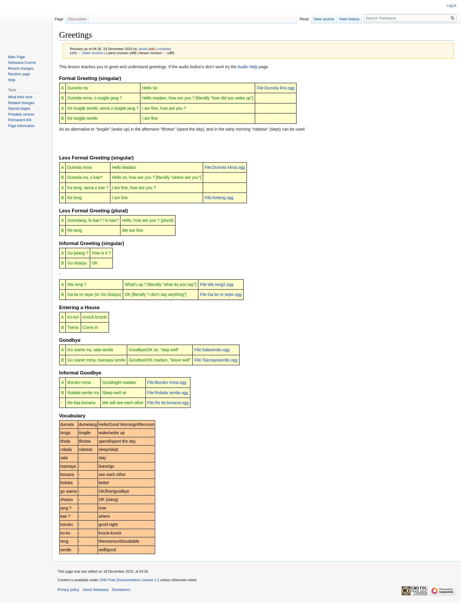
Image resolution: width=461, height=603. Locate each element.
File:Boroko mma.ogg (166, 382)
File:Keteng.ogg (219, 197)
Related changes (21, 103)
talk (152, 49)
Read (304, 19)
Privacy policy (68, 590)
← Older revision (90, 53)
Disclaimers (121, 590)
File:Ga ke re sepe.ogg (221, 294)
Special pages (19, 108)
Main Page (16, 57)
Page (58, 19)
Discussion (77, 19)
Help (11, 80)
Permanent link (19, 120)
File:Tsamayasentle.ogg (216, 360)
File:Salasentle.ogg (211, 349)
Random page (19, 74)
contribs (164, 49)
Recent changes (21, 68)
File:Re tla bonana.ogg (168, 402)
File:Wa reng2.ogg (216, 284)
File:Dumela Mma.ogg (225, 167)
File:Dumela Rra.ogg (275, 88)
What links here (20, 97)
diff (73, 53)
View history (349, 19)
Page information (21, 126)
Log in (451, 6)
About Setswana (95, 590)
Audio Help (248, 66)
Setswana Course (22, 63)
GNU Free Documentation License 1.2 (129, 580)
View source (323, 19)
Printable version (21, 114)
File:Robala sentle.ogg (167, 392)
